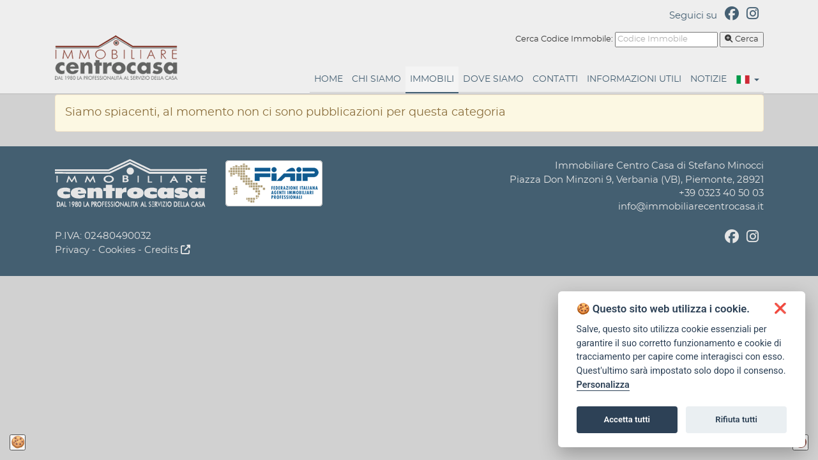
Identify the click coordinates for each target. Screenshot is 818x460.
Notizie (708, 79)
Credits (167, 250)
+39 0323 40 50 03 (721, 193)
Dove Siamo (493, 79)
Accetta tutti (626, 419)
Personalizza (603, 384)
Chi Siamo (376, 79)
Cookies (116, 250)
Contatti (555, 79)
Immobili (432, 79)
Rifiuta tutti (736, 419)
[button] (747, 79)
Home (328, 79)
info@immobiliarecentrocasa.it (691, 206)
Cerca (742, 39)
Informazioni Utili (634, 79)
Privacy (72, 250)
